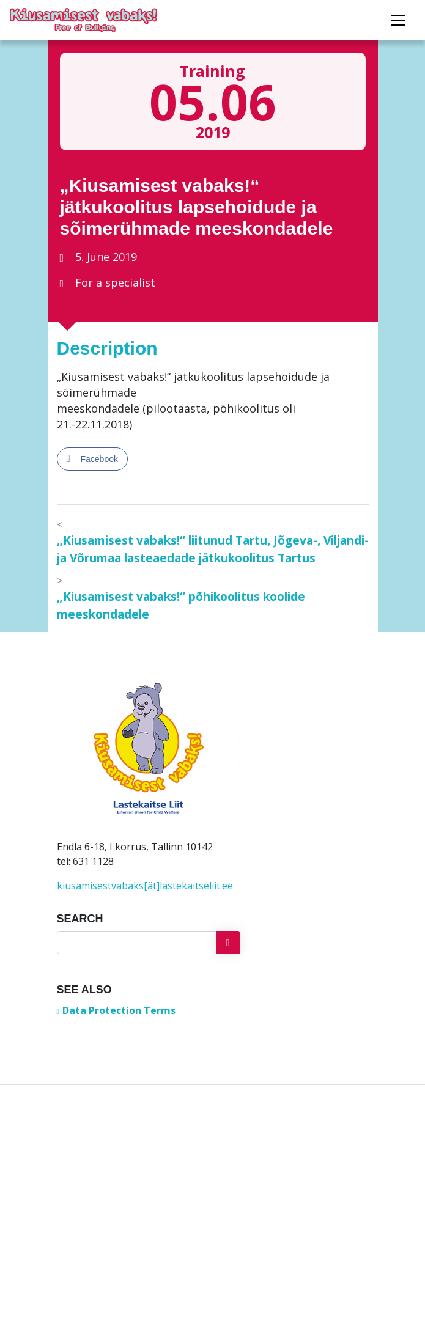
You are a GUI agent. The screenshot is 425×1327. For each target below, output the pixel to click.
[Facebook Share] (92, 459)
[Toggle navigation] (398, 20)
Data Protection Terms (119, 1010)
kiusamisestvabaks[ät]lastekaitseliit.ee (145, 885)
